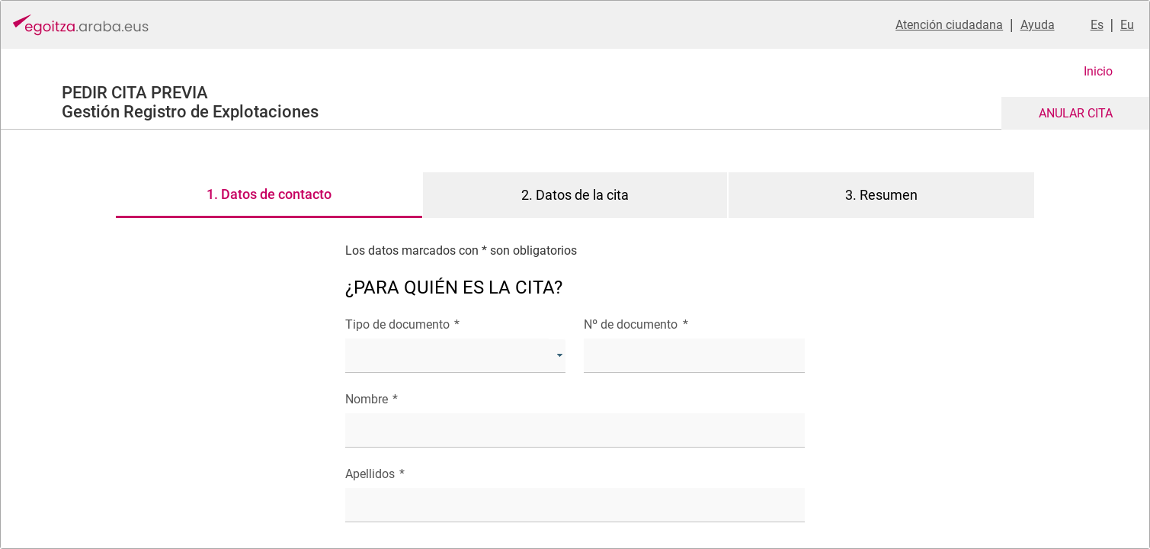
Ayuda (1037, 25)
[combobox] (455, 356)
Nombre (371, 399)
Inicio (1098, 71)
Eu (1127, 25)
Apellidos (375, 474)
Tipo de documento (402, 324)
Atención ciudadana (949, 25)
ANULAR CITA (1076, 113)
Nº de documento (635, 324)
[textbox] (694, 356)
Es (1097, 25)
